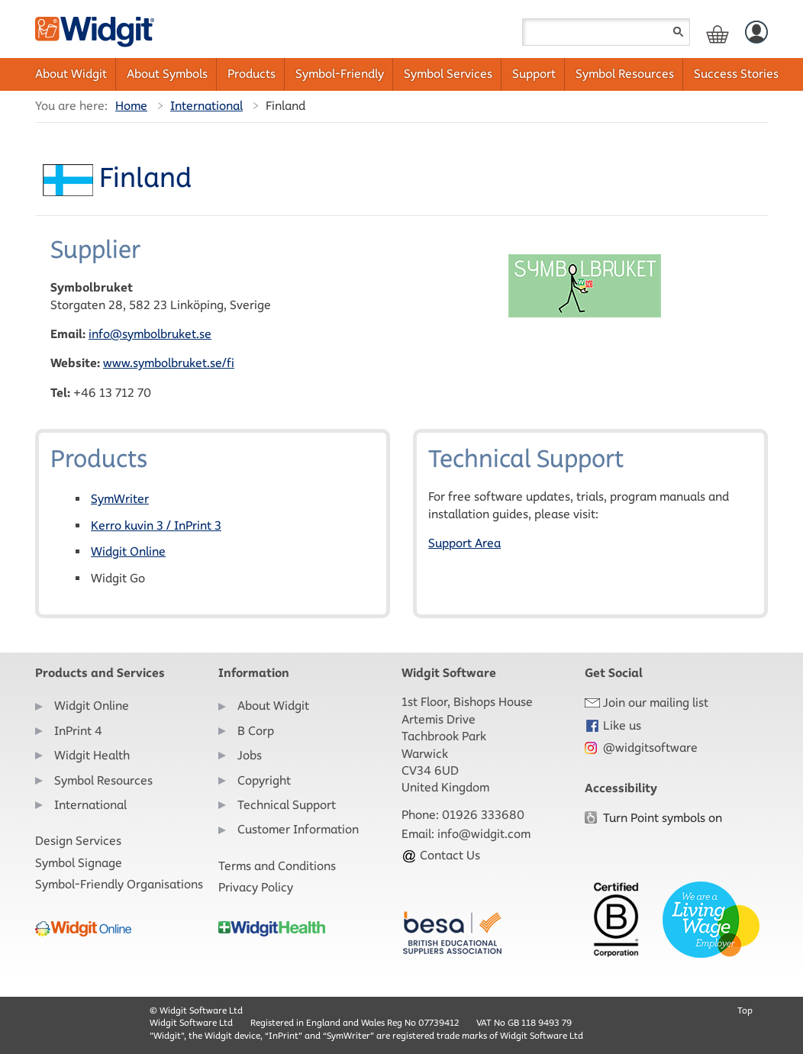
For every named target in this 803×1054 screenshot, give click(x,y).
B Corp (255, 731)
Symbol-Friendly (339, 73)
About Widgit (71, 73)
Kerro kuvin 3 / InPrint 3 (156, 525)
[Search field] (606, 32)
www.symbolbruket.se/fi (168, 363)
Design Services (78, 840)
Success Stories (736, 73)
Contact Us (441, 855)
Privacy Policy (255, 887)
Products (251, 73)
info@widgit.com (483, 834)
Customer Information (298, 829)
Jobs (249, 755)
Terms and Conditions (277, 866)
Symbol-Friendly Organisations (119, 884)
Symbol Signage (78, 863)
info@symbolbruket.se (150, 334)
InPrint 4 (78, 731)
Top (745, 1010)
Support (534, 73)
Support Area (464, 543)
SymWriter (120, 499)
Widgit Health (92, 755)
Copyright (264, 780)
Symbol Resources (625, 73)
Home (131, 105)
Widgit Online (128, 551)
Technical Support (286, 805)
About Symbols (167, 73)
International (206, 105)
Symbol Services (448, 73)
